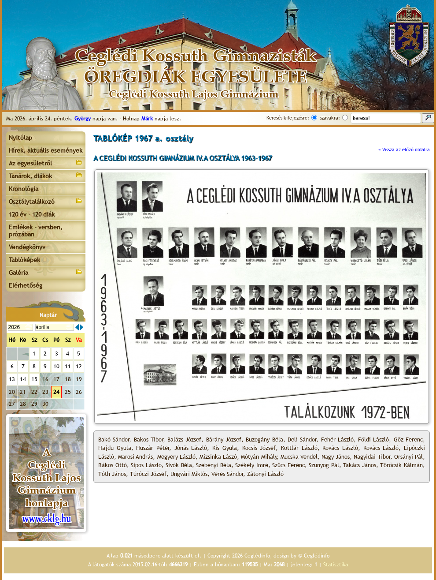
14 (23, 379)
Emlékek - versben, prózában (36, 231)
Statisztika (335, 564)
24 (56, 392)
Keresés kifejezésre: (287, 117)
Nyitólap (20, 137)
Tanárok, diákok (46, 175)
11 (68, 366)
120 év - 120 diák (32, 214)
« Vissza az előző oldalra (404, 149)
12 (79, 366)
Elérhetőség (25, 285)
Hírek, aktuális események (45, 150)
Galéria (46, 272)
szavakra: (330, 117)
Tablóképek (24, 259)
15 (34, 379)
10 (56, 366)
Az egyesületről (46, 162)
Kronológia (23, 188)
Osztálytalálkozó (46, 201)
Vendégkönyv (27, 247)
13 (12, 379)
